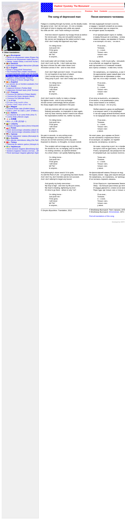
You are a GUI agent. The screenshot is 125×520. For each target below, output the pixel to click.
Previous (88, 11)
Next (96, 11)
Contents (103, 11)
